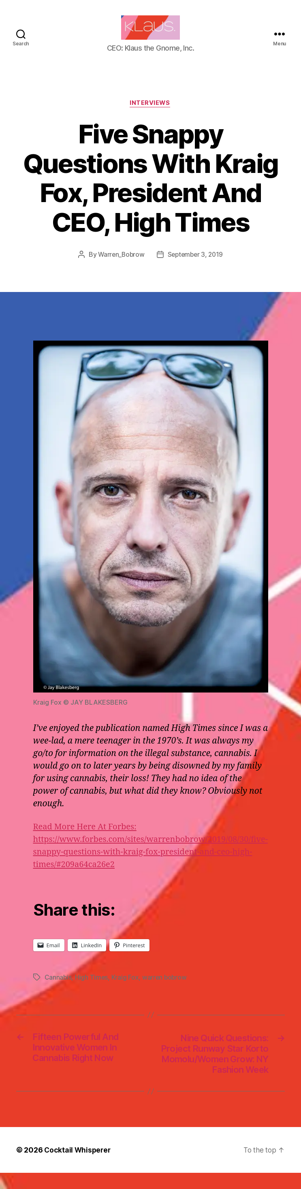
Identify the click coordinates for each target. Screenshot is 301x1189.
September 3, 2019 (196, 267)
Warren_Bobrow (120, 267)
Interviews (150, 115)
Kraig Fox (126, 990)
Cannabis (58, 990)
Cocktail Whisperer (78, 1166)
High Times (92, 990)
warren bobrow (166, 990)
